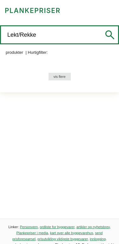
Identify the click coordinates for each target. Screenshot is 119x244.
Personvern (29, 227)
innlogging (98, 239)
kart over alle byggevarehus (71, 233)
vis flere (59, 76)
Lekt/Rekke (22, 35)
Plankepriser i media (32, 233)
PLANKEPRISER (33, 11)
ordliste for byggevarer (57, 227)
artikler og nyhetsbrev (93, 227)
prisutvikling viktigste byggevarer (62, 239)
